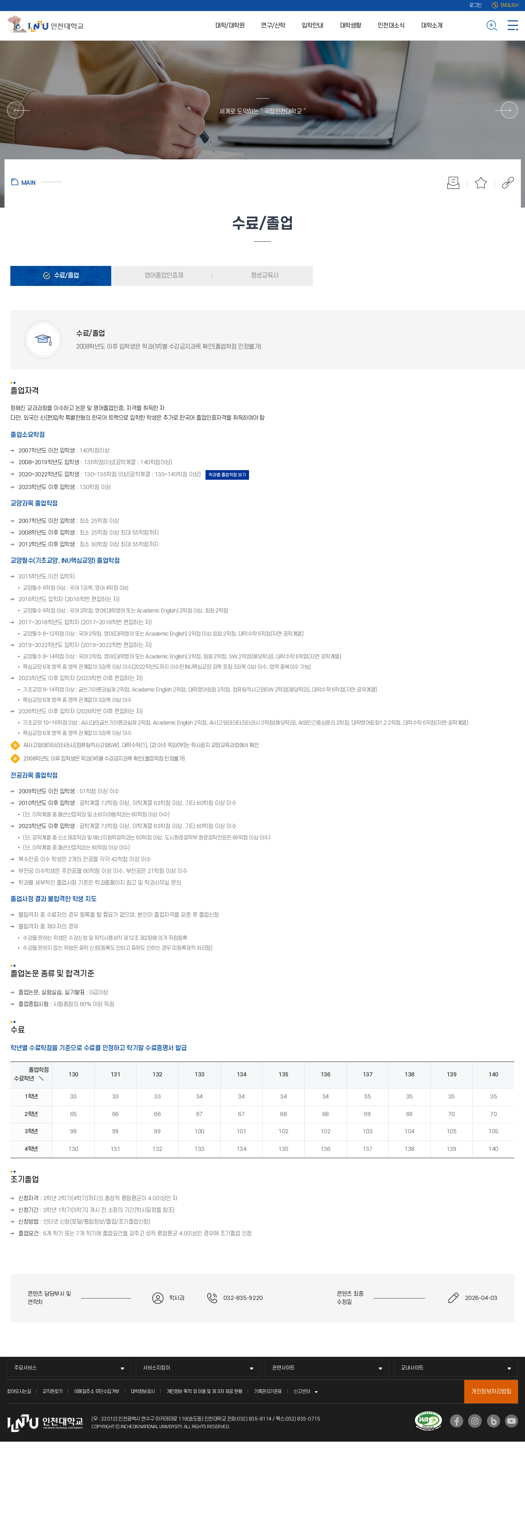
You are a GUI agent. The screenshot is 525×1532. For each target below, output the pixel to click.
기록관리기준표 (268, 1391)
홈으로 (36, 181)
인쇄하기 (453, 182)
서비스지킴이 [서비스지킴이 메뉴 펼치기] (156, 1368)
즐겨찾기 (481, 182)
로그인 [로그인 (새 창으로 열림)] (475, 5)
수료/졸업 (65, 275)
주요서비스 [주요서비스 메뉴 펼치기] (25, 1368)
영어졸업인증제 (163, 275)
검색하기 (492, 25)
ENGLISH (509, 5)
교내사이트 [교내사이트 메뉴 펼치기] (412, 1368)
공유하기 (504, 182)
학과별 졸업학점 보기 (227, 474)
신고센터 (302, 1391)
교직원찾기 (52, 1391)
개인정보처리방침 (491, 1392)
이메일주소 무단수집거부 (96, 1391)
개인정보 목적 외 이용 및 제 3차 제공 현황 (204, 1391)
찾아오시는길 (19, 1391)
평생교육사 (263, 275)
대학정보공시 (143, 1391)
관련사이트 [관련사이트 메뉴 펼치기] (283, 1368)
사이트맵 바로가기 (513, 25)
